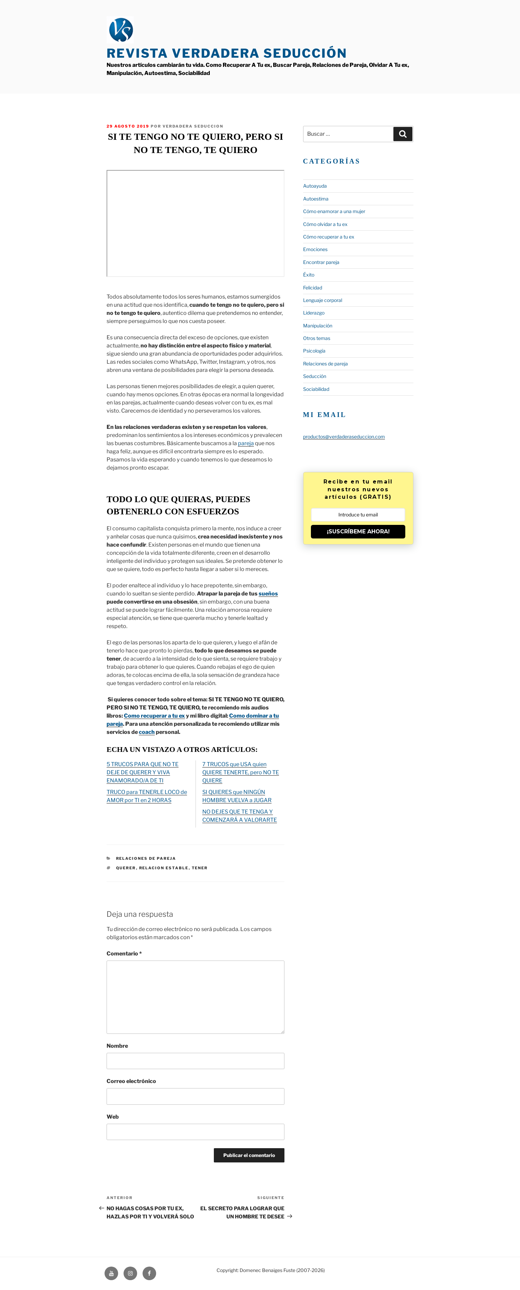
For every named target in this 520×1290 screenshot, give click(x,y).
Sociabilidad (316, 389)
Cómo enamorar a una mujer (334, 211)
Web (113, 1117)
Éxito (308, 275)
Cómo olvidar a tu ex (325, 224)
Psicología (314, 351)
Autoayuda (315, 186)
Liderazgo (313, 313)
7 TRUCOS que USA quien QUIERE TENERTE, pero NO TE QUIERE (240, 772)
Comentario (124, 953)
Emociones (315, 249)
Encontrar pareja (321, 262)
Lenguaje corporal (322, 300)
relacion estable (164, 868)
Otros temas (316, 338)
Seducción (314, 376)
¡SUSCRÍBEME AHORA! (358, 531)
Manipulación (317, 325)
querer (126, 868)
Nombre (117, 1046)
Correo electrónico (131, 1081)
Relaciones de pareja (146, 858)
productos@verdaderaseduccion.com (344, 436)
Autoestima (316, 199)
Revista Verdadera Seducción (227, 53)
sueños (268, 593)
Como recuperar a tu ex (154, 716)
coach (147, 732)
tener (200, 868)
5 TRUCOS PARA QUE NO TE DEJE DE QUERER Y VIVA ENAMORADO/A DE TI (143, 772)
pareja (246, 443)
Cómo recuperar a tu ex (328, 237)
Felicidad (312, 287)
